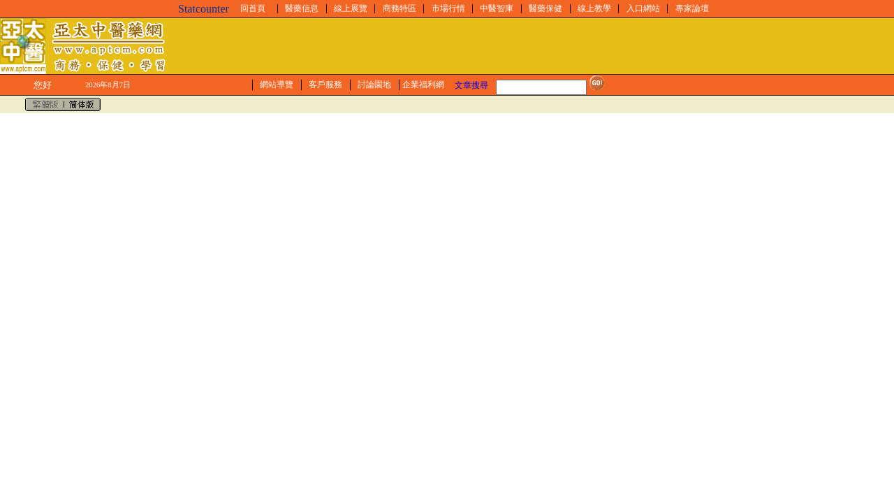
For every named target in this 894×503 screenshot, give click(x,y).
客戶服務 (325, 84)
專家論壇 (692, 8)
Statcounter (203, 9)
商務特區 (399, 8)
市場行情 (448, 8)
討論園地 (374, 84)
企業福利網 (423, 84)
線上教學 (594, 8)
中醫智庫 (496, 8)
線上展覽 (350, 8)
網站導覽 (276, 84)
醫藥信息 (301, 8)
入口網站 (643, 8)
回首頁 (252, 8)
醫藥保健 (545, 8)
